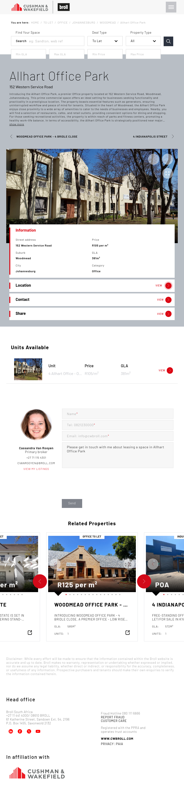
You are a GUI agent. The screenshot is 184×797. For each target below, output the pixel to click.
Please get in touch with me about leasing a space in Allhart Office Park (117, 455)
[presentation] (98, 488)
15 (21, 593)
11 (5, 593)
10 (1, 593)
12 (9, 593)
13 (13, 593)
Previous (44, 564)
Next (41, 564)
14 (17, 593)
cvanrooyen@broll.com (36, 463)
